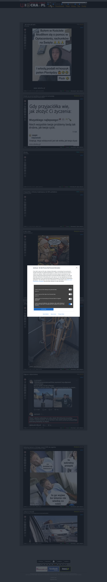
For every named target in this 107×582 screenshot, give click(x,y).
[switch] (70, 289)
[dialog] (53, 291)
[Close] (77, 268)
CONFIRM (43, 309)
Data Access (53, 314)
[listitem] (53, 286)
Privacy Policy (61, 314)
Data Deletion (46, 314)
